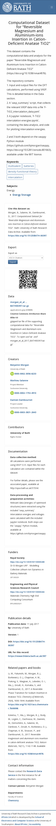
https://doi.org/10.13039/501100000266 (27, 592)
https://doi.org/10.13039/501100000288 (27, 562)
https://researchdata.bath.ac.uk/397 (27, 656)
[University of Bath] (16, 7)
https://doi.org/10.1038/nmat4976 (25, 753)
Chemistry (13, 800)
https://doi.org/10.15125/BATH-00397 (27, 235)
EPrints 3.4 (6, 817)
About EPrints (21, 824)
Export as (12, 253)
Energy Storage (22, 194)
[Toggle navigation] (51, 7)
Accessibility (35, 824)
